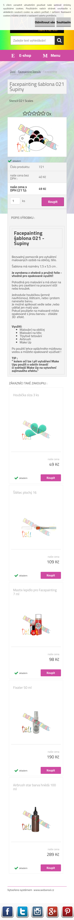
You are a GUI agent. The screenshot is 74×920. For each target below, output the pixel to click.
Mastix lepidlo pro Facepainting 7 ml (35, 592)
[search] (59, 40)
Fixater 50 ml (22, 688)
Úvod (13, 72)
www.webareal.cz (44, 890)
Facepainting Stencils (29, 72)
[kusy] (15, 200)
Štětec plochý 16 (25, 493)
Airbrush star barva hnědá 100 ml (34, 787)
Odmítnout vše (45, 22)
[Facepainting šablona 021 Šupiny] (37, 119)
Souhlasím (63, 22)
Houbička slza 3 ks (26, 395)
